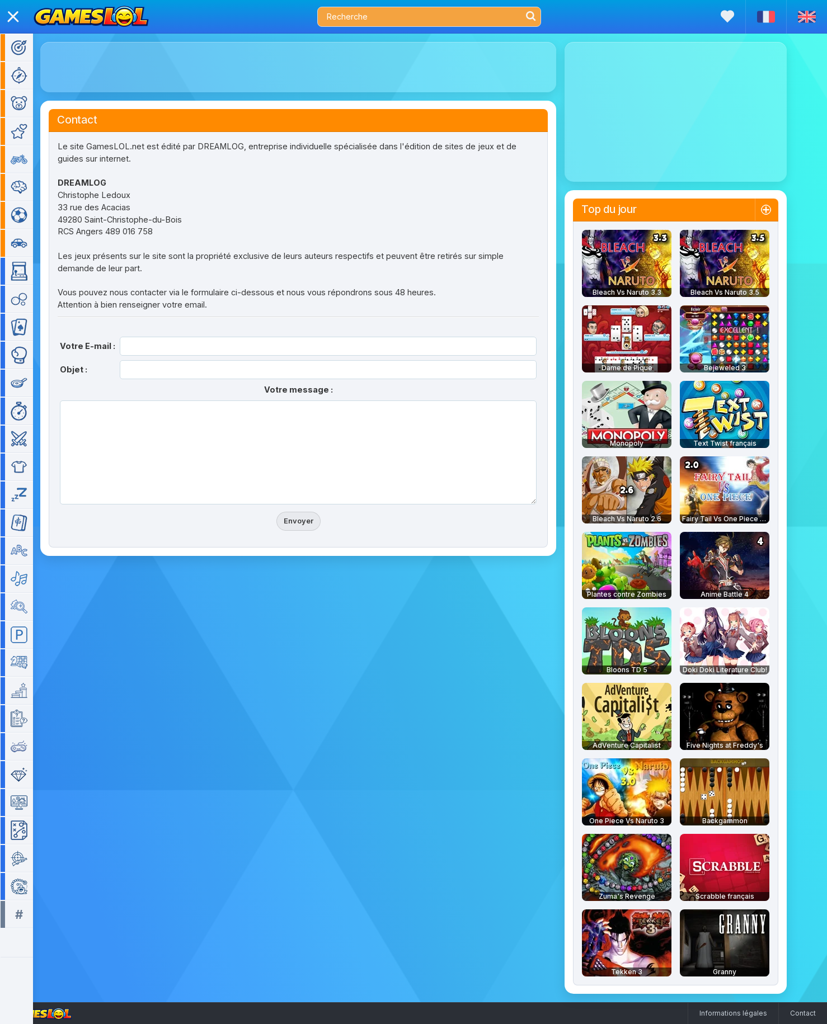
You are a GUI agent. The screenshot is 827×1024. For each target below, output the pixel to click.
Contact (803, 1013)
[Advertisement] (314, 67)
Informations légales (733, 1013)
